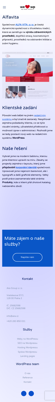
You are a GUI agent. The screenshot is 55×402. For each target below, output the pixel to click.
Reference (28, 377)
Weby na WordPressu (27, 339)
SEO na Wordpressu (27, 343)
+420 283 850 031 (16, 321)
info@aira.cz (12, 316)
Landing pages (27, 356)
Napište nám (27, 257)
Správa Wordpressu (27, 352)
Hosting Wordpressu (27, 347)
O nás (27, 373)
